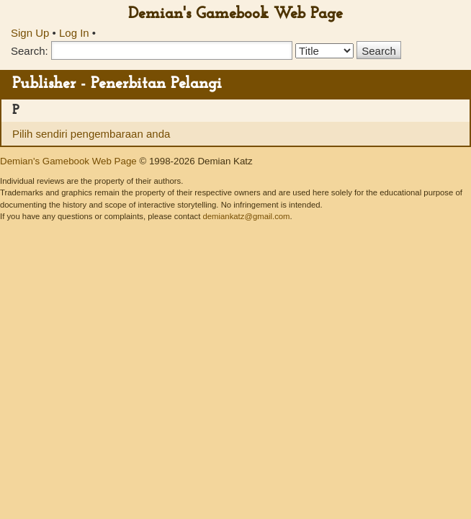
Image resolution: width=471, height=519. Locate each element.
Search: (29, 51)
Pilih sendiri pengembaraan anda (91, 134)
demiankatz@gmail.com (246, 216)
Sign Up (30, 33)
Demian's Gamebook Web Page (235, 14)
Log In (74, 33)
